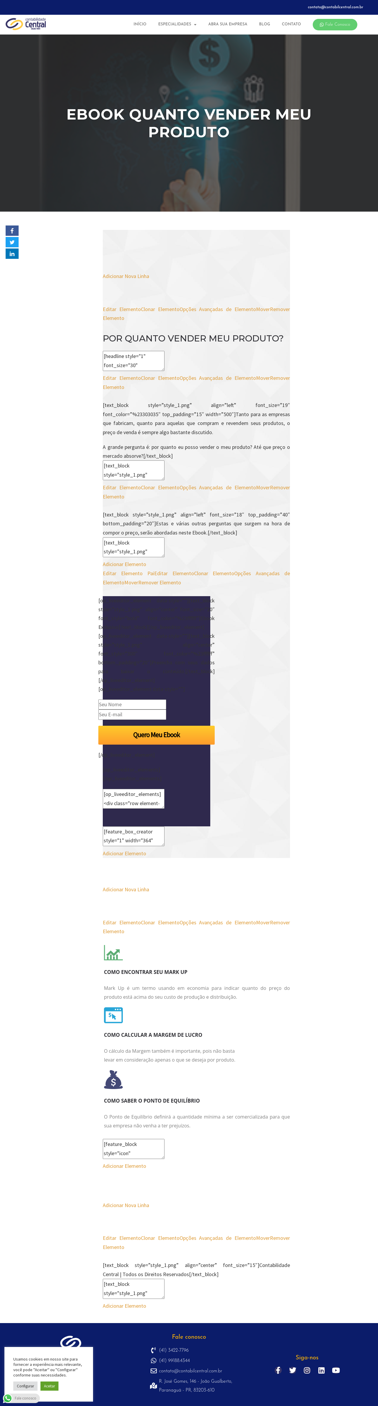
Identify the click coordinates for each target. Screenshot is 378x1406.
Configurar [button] (25, 1386)
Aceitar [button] (49, 1386)
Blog (264, 24)
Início (139, 24)
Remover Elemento (159, 582)
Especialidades (177, 25)
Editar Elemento (122, 309)
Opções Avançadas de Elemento (218, 309)
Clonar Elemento (160, 309)
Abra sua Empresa (227, 24)
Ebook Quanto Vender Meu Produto (189, 123)
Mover (263, 309)
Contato (291, 24)
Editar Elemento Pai (128, 573)
